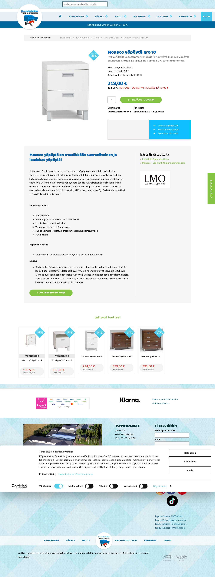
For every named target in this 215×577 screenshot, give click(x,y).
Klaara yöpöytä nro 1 (32, 360)
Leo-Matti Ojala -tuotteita (155, 159)
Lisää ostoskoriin (141, 99)
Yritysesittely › (162, 468)
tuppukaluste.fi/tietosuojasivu (76, 559)
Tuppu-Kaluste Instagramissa (170, 520)
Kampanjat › (161, 464)
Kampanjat (185, 16)
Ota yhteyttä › (172, 476)
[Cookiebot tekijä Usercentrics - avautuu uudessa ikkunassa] (19, 571)
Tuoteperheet (82, 37)
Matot (119, 16)
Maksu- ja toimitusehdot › (165, 399)
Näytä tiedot (160, 571)
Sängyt (99, 16)
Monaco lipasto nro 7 (151, 356)
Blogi (206, 16)
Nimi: (157, 439)
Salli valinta (190, 546)
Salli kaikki (190, 537)
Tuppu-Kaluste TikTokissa (168, 516)
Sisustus (162, 16)
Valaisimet (140, 16)
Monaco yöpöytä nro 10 (135, 37)
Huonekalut (76, 16)
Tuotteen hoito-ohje (51, 292)
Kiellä (190, 555)
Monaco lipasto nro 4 (92, 356)
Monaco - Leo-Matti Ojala (106, 37)
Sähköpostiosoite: (165, 430)
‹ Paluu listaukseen (40, 37)
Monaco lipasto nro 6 (122, 356)
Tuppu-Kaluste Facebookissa (170, 523)
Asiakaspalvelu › (160, 403)
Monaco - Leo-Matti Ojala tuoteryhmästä (163, 163)
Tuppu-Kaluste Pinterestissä (170, 527)
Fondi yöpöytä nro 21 (62, 360)
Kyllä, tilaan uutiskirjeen (171, 448)
